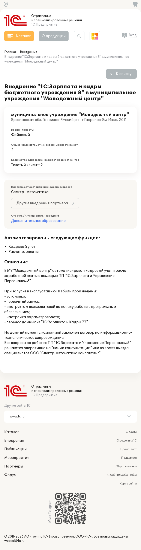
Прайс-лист (128, 449)
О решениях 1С (127, 440)
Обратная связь (126, 466)
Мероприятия (16, 458)
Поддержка (129, 458)
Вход (133, 35)
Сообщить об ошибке (122, 475)
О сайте (131, 432)
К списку (124, 74)
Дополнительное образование (38, 221)
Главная (10, 52)
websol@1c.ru (14, 541)
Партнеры (13, 466)
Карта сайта (128, 483)
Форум (10, 475)
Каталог (11, 432)
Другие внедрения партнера (42, 203)
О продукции (54, 36)
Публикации (15, 449)
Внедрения (28, 52)
